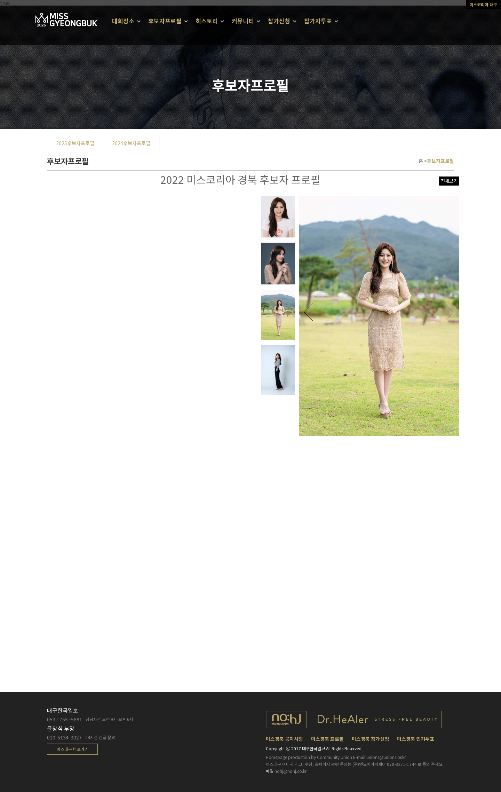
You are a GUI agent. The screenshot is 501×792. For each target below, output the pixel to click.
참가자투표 (318, 20)
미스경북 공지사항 (284, 738)
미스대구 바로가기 (72, 749)
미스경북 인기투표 (415, 738)
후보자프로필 (165, 20)
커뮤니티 (243, 20)
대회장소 (123, 20)
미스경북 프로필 (327, 738)
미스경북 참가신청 (370, 738)
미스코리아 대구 (483, 4)
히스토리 (207, 20)
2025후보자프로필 (75, 143)
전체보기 (449, 181)
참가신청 (279, 20)
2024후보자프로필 (131, 143)
